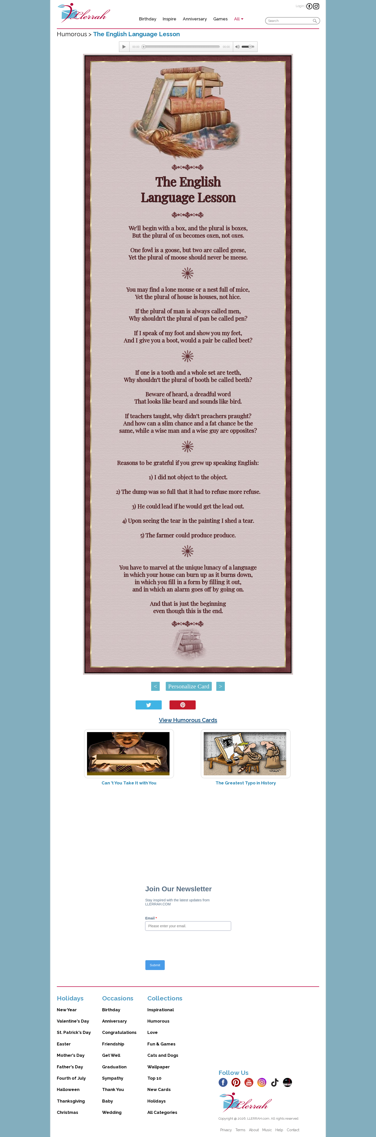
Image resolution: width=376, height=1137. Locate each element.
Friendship (113, 1043)
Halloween (68, 1089)
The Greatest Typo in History (246, 782)
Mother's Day (71, 1055)
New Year (67, 1009)
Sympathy (112, 1078)
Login (300, 6)
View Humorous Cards (188, 720)
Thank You (113, 1089)
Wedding (111, 1112)
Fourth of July (71, 1078)
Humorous (158, 1021)
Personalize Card (188, 686)
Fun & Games (161, 1043)
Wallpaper (158, 1066)
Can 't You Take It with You (129, 782)
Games (220, 18)
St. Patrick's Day (74, 1032)
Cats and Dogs (162, 1055)
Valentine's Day (73, 1021)
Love (152, 1032)
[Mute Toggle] (237, 47)
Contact (293, 1130)
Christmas (67, 1112)
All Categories (162, 1112)
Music (267, 1130)
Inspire (169, 18)
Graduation (114, 1066)
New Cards (159, 1089)
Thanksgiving (71, 1101)
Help (279, 1130)
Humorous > (75, 34)
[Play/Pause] (124, 47)
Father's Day (70, 1066)
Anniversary (195, 18)
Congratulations (119, 1032)
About (254, 1130)
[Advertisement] (188, 829)
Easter (64, 1043)
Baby (107, 1101)
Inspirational (160, 1009)
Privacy (226, 1130)
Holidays (156, 1101)
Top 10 (154, 1078)
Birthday (147, 18)
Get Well (111, 1055)
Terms (240, 1130)
